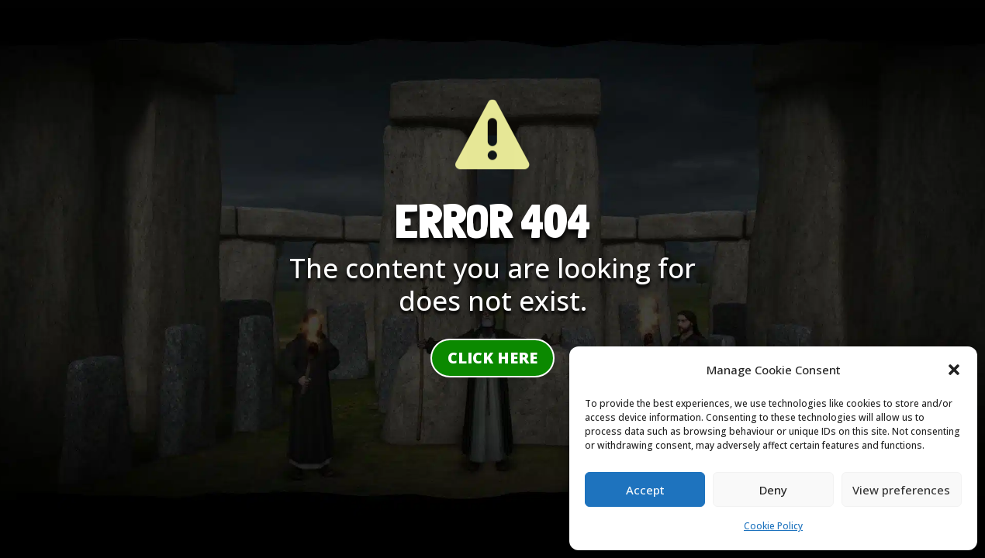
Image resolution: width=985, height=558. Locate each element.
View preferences (901, 490)
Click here (492, 357)
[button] (954, 369)
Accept (645, 490)
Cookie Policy (773, 525)
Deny (773, 490)
